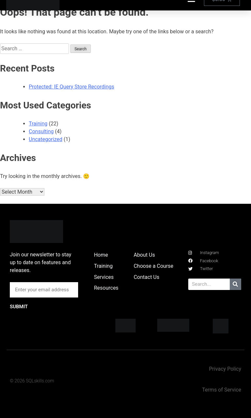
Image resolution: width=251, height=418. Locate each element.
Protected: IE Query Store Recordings (71, 87)
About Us (144, 255)
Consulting (41, 131)
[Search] (235, 284)
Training (38, 124)
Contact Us (146, 277)
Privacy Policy (225, 369)
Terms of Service (221, 390)
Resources (106, 288)
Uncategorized (45, 139)
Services (103, 277)
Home (101, 255)
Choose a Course (153, 266)
